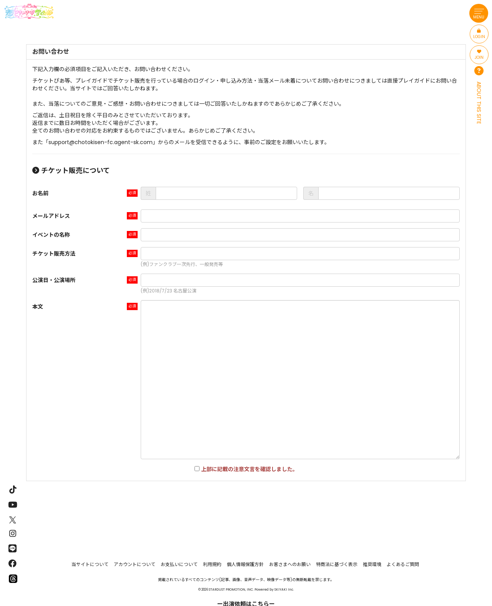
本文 (37, 306)
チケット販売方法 (53, 253)
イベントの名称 (51, 235)
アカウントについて (134, 564)
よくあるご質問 (403, 564)
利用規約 (212, 564)
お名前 (40, 193)
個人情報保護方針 (245, 564)
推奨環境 (372, 564)
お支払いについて (179, 564)
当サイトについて (89, 564)
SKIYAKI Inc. (284, 589)
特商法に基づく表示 (336, 564)
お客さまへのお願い (290, 564)
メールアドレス (51, 216)
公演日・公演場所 (53, 280)
